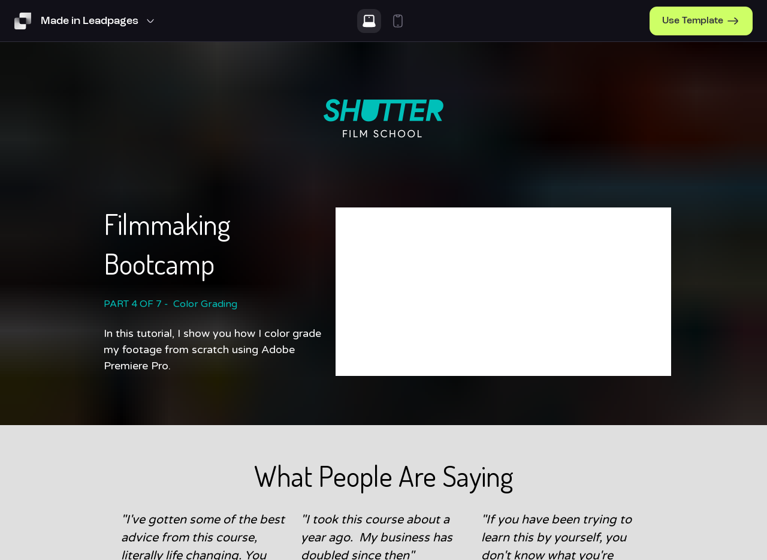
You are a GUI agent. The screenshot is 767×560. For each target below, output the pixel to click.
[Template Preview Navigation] (99, 21)
